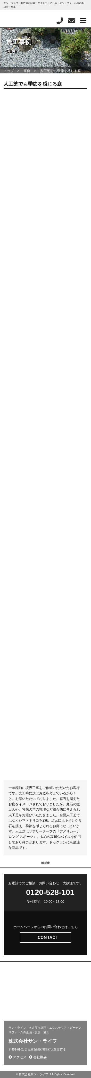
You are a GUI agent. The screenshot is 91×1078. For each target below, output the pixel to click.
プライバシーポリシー (20, 1006)
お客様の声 (55, 1006)
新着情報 (12, 992)
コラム (52, 999)
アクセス (17, 1057)
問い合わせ (13, 985)
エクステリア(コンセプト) (23, 978)
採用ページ (55, 985)
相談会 (10, 1013)
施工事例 (54, 978)
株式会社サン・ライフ (32, 1041)
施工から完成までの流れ (64, 992)
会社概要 (12, 999)
